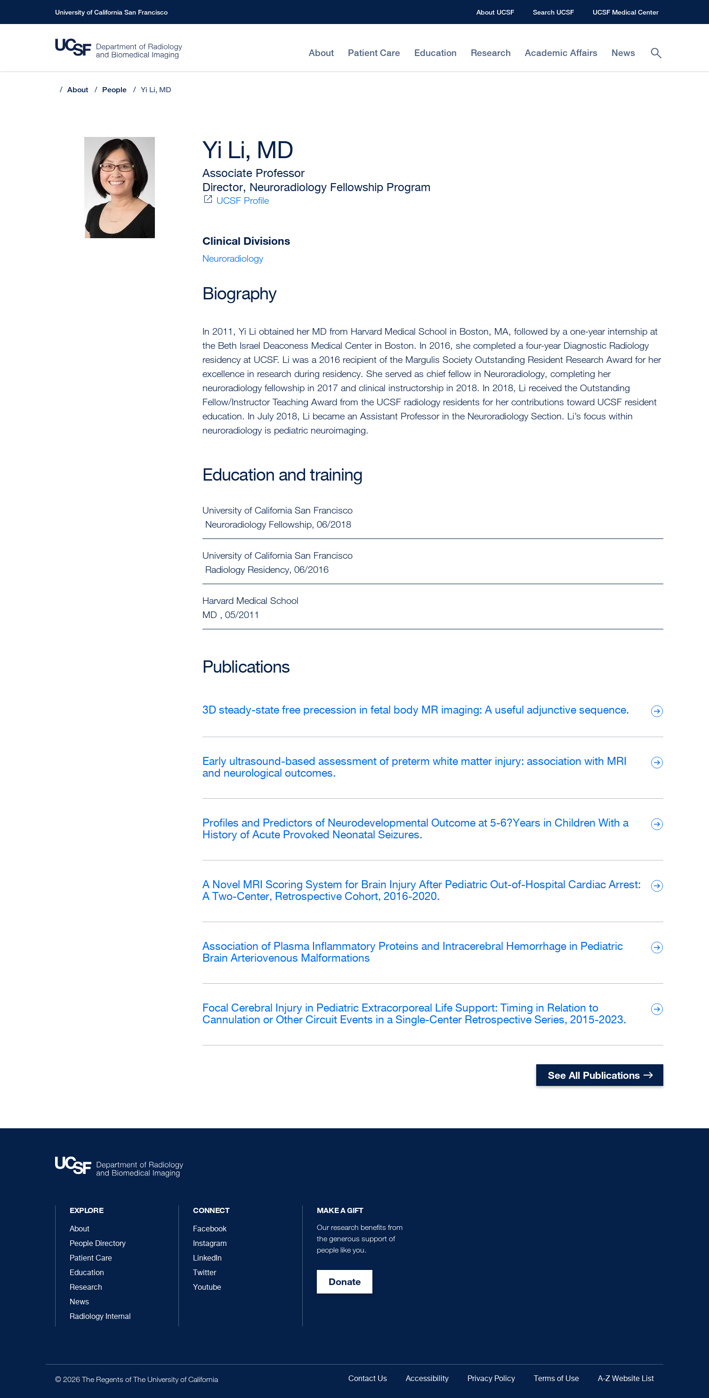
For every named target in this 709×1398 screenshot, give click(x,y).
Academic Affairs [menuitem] (561, 53)
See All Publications (594, 1075)
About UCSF (495, 12)
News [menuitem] (623, 53)
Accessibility (427, 1379)
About (77, 89)
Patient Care (91, 1258)
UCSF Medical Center (626, 12)
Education (87, 1273)
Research (86, 1288)
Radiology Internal (100, 1317)
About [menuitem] (321, 53)
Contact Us (367, 1379)
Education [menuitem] (435, 53)
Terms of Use (556, 1379)
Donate (345, 1281)
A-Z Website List (626, 1379)
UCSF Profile (243, 200)
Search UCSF (553, 12)
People (114, 89)
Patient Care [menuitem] (374, 53)
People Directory (98, 1244)
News (79, 1302)
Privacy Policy (491, 1379)
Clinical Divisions (246, 241)
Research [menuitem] (491, 53)
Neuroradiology (232, 258)
